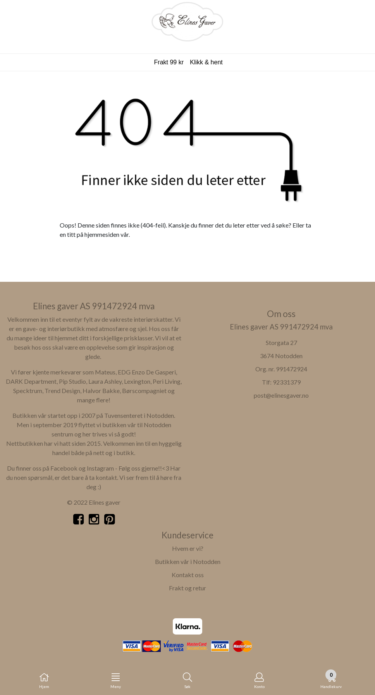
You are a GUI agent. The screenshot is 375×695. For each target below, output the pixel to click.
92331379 (287, 382)
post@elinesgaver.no (281, 395)
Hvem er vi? (187, 548)
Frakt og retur (187, 588)
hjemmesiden (101, 234)
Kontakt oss (188, 574)
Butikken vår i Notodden (187, 561)
